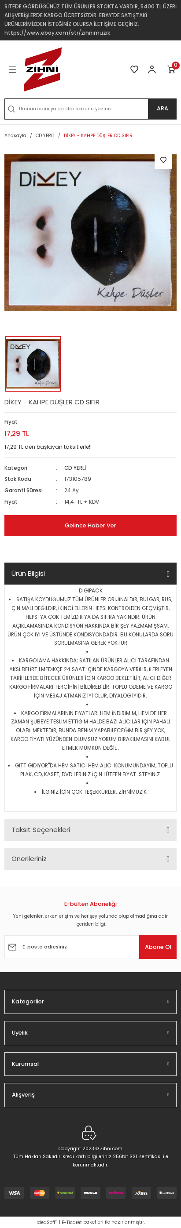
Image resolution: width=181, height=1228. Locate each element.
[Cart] (172, 69)
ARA (162, 108)
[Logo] (43, 69)
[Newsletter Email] (90, 947)
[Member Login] (152, 69)
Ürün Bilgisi (28, 573)
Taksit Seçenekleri (40, 829)
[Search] (90, 109)
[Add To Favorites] (163, 160)
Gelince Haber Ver (90, 525)
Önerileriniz (29, 858)
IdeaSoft (47, 1222)
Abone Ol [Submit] (158, 947)
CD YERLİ (75, 468)
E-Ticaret (72, 1222)
